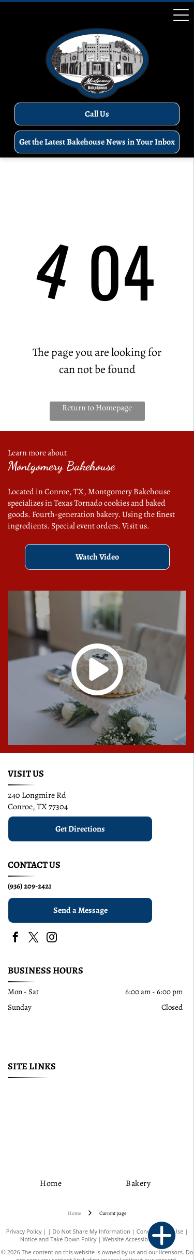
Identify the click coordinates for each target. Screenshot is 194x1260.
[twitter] (33, 938)
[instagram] (51, 938)
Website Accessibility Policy (138, 1239)
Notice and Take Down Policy (58, 1239)
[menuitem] (54, 1091)
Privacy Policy (24, 1231)
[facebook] (15, 938)
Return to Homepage (97, 407)
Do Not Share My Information (91, 1231)
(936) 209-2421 (29, 886)
